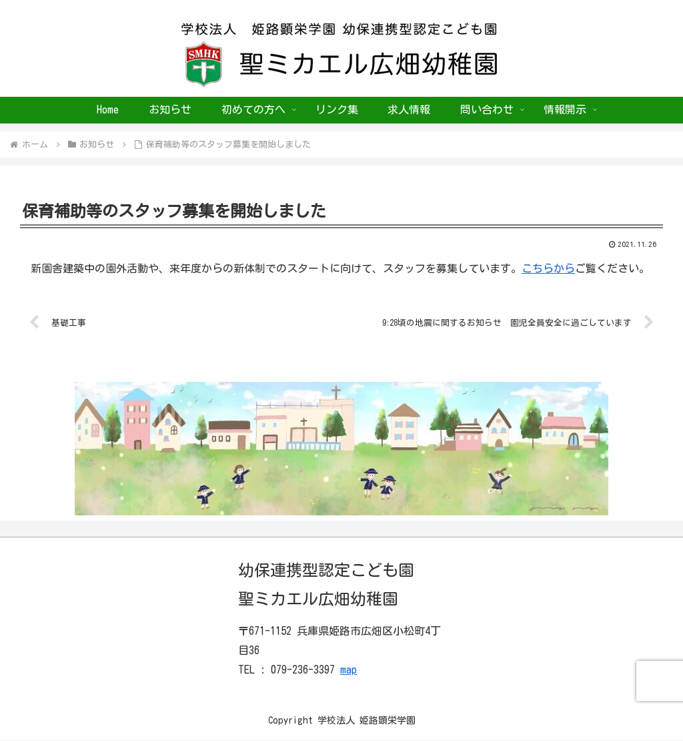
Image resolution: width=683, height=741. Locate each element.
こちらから (548, 268)
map (348, 670)
